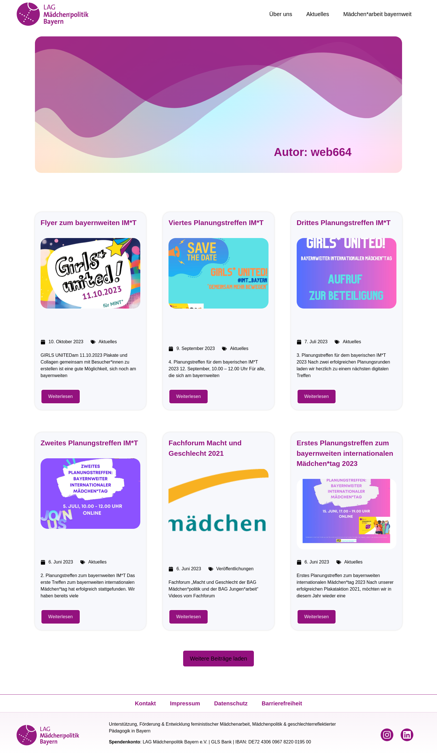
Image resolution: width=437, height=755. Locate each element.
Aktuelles (317, 14)
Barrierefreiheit (282, 703)
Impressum (185, 703)
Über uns (280, 14)
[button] (218, 658)
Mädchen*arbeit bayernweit (377, 14)
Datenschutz (231, 703)
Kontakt (145, 703)
